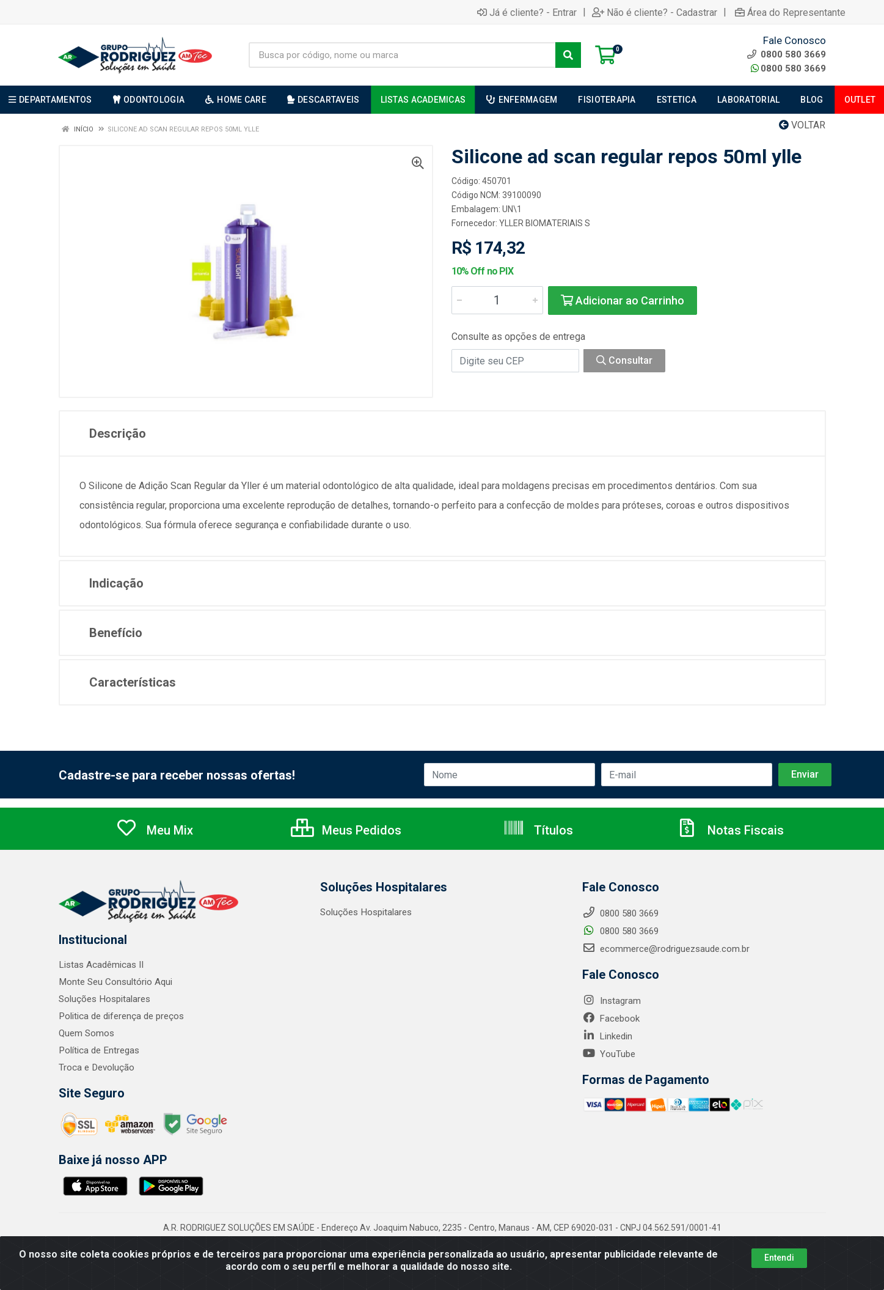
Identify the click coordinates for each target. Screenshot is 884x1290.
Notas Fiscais (730, 830)
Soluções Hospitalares (104, 998)
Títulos (538, 830)
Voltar (802, 125)
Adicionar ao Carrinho (622, 300)
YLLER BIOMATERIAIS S (544, 223)
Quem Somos (86, 1033)
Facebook (611, 1018)
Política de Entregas (98, 1050)
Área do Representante (790, 12)
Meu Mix (154, 830)
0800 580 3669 (788, 68)
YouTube (608, 1054)
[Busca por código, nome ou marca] (402, 55)
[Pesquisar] (568, 55)
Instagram (611, 1000)
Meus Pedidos (346, 830)
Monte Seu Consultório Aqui (115, 981)
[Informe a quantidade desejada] (497, 300)
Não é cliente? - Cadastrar (654, 12)
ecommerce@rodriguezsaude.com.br (666, 948)
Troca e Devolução (96, 1067)
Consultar (624, 360)
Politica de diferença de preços (121, 1016)
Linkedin (607, 1036)
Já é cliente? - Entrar (527, 12)
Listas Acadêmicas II (101, 964)
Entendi (779, 1257)
